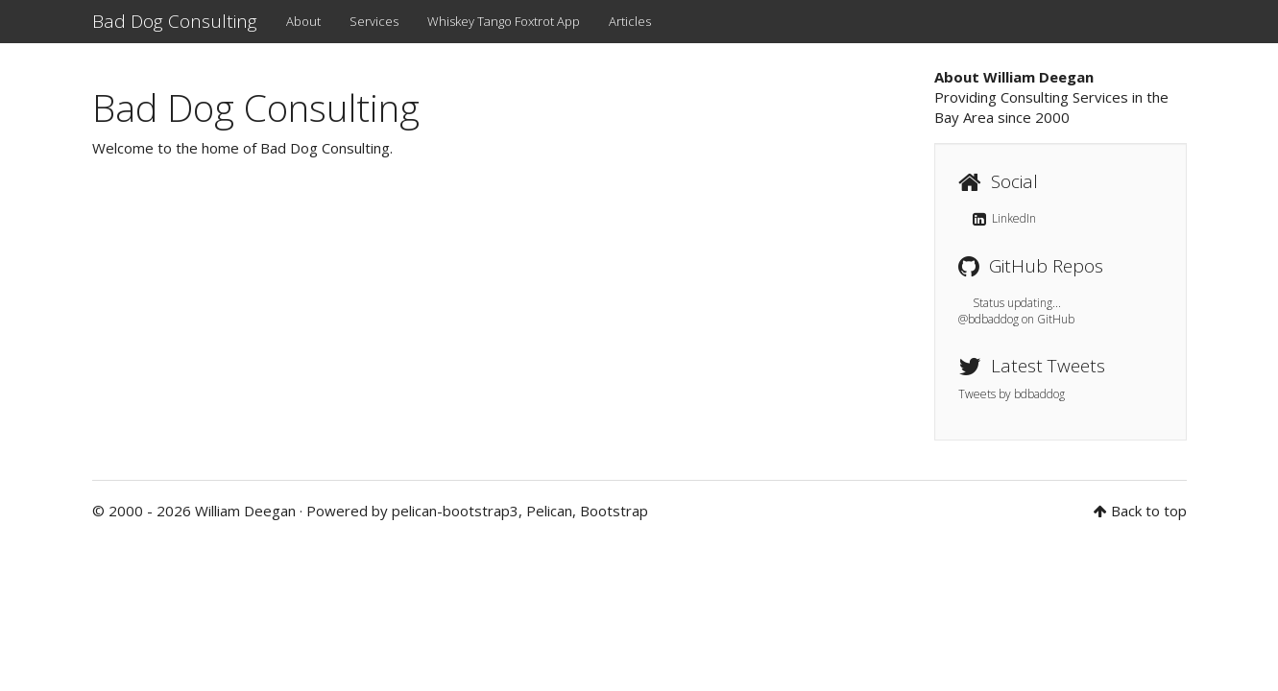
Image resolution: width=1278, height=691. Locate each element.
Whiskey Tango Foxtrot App (503, 21)
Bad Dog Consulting (174, 21)
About (303, 21)
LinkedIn (1004, 218)
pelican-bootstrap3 (455, 510)
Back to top (1149, 510)
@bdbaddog (988, 319)
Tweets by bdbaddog (1011, 394)
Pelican (549, 510)
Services (374, 21)
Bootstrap (614, 510)
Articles (630, 21)
